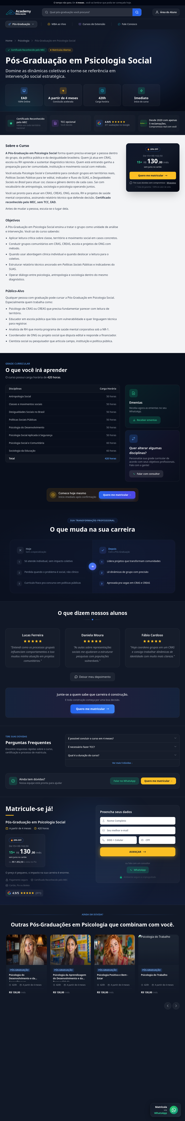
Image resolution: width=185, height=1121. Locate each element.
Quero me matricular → (117, 494)
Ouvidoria (158, 1066)
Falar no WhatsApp (124, 781)
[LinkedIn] (125, 1050)
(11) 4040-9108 (88, 1035)
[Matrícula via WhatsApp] (166, 1110)
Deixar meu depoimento (92, 677)
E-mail (155, 1061)
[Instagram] (117, 1050)
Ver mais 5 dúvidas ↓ (122, 762)
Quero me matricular (152, 175)
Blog (155, 1072)
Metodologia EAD (53, 1050)
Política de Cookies (138, 1091)
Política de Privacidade (109, 1091)
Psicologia (23, 40)
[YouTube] (134, 1050)
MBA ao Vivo (57, 24)
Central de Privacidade (166, 1091)
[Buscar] (136, 12)
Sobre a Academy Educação (53, 1037)
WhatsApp (138, 869)
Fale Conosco (127, 24)
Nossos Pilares (51, 1044)
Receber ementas (145, 420)
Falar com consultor (146, 473)
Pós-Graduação (21, 24)
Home (9, 40)
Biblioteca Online (125, 1041)
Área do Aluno (166, 12)
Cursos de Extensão (92, 24)
